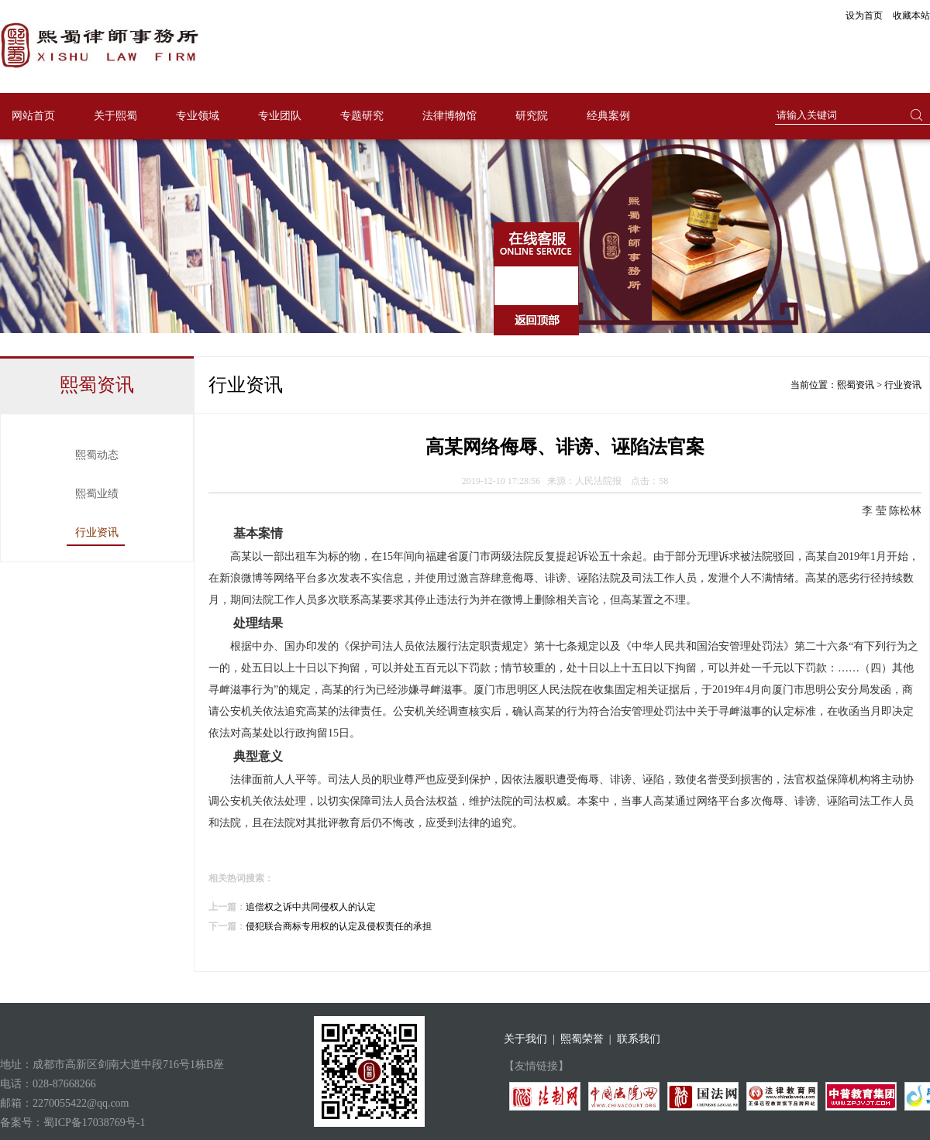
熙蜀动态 (97, 455)
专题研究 (362, 116)
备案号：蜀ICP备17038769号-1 (72, 1122)
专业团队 (279, 116)
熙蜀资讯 (855, 384)
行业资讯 (97, 532)
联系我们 (638, 1039)
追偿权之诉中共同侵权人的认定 (311, 906)
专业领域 (197, 116)
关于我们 (525, 1039)
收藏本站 (911, 15)
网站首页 (33, 116)
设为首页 (864, 15)
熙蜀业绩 (97, 494)
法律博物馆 (449, 116)
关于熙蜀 (115, 116)
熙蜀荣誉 (582, 1039)
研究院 (531, 116)
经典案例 (608, 116)
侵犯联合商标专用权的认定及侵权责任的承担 (339, 926)
